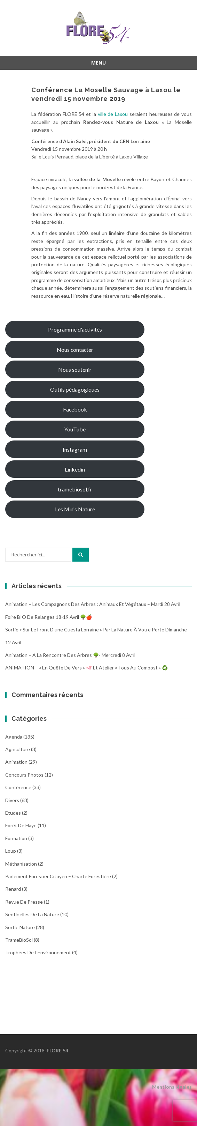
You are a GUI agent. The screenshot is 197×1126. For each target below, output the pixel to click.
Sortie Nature (20, 927)
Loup (10, 851)
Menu (98, 62)
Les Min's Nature (75, 509)
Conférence (18, 787)
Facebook (75, 409)
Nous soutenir (75, 369)
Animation (16, 762)
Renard (13, 889)
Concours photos (24, 775)
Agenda (13, 737)
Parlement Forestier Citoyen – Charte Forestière (58, 876)
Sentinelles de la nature (32, 914)
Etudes (13, 813)
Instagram (75, 449)
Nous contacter (75, 349)
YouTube (75, 429)
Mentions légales (172, 1087)
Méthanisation (21, 864)
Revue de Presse (24, 902)
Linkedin (75, 469)
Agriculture (17, 749)
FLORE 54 (57, 1050)
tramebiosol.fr (75, 489)
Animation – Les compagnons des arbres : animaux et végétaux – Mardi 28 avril (92, 604)
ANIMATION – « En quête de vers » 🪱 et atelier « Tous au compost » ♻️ (86, 668)
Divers (12, 800)
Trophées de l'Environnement (38, 952)
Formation (16, 838)
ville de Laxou (113, 114)
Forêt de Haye (21, 825)
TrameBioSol (19, 940)
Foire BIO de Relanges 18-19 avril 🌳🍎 (48, 617)
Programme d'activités (75, 329)
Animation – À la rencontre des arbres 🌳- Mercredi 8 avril (70, 655)
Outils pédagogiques (75, 389)
